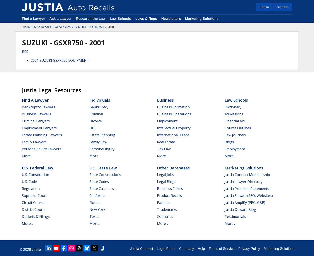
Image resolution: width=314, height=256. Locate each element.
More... (27, 156)
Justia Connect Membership (247, 174)
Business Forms (170, 188)
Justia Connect (141, 249)
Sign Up (282, 7)
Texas (94, 216)
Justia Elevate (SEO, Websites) (249, 195)
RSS (25, 51)
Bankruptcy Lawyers (38, 107)
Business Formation (173, 107)
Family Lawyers (34, 142)
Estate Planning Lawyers (42, 135)
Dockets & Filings (36, 216)
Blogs (229, 142)
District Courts (34, 209)
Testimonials (235, 216)
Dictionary (233, 107)
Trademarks (167, 209)
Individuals (99, 100)
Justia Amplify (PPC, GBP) (245, 202)
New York (97, 209)
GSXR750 (97, 27)
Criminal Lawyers (36, 121)
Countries (165, 216)
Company (186, 249)
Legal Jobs (165, 174)
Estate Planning (102, 135)
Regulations (31, 188)
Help (201, 249)
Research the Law (91, 18)
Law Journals (235, 135)
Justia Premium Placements (247, 188)
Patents (163, 202)
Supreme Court (34, 195)
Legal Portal (166, 249)
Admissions (234, 114)
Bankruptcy (98, 107)
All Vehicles (63, 27)
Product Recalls (169, 195)
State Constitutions (105, 174)
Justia (26, 27)
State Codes (99, 181)
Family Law (98, 142)
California (97, 195)
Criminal (96, 114)
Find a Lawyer (33, 18)
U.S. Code (29, 181)
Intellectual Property (174, 128)
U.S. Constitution (35, 174)
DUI (92, 128)
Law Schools (120, 18)
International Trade (173, 135)
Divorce (95, 121)
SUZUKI (80, 27)
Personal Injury (101, 149)
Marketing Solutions (201, 18)
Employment (167, 121)
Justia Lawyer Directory (244, 181)
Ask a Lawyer (61, 18)
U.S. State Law (103, 168)
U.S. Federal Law (37, 168)
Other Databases (173, 168)
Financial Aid (235, 121)
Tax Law (164, 149)
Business (165, 100)
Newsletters (171, 18)
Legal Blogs (166, 181)
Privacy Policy (249, 249)
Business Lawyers (36, 114)
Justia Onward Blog (240, 209)
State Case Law (101, 188)
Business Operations (174, 114)
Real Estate (166, 142)
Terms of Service (222, 249)
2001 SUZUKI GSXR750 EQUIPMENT (60, 60)
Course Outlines (238, 128)
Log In (264, 7)
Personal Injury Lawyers (41, 149)
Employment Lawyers (39, 128)
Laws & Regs (146, 18)
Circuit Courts (33, 202)
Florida (95, 202)
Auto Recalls (42, 27)
